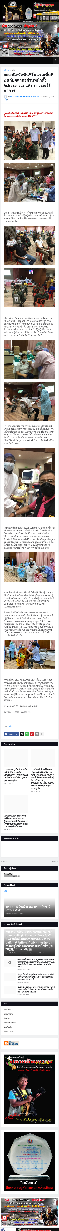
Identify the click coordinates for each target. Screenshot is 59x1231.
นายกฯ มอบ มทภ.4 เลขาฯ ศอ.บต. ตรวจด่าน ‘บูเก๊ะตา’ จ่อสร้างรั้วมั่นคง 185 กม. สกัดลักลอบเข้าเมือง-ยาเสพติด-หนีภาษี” (36, 989)
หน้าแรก (7, 70)
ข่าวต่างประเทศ (10, 1023)
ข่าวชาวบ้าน (8, 1014)
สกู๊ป (13, 70)
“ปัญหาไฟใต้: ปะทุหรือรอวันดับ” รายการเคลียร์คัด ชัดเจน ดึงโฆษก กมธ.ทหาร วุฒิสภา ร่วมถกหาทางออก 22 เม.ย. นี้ (35, 976)
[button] (56, 60)
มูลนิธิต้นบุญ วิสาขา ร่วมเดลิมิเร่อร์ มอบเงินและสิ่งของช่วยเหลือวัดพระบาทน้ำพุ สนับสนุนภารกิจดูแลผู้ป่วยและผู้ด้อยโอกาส (16, 821)
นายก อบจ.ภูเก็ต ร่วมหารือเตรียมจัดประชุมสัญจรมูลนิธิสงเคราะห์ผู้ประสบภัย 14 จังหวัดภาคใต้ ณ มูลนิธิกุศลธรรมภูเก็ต (16, 774)
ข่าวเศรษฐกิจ (9, 1031)
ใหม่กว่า (5, 862)
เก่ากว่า (54, 862)
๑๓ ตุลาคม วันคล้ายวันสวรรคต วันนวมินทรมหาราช (27, 908)
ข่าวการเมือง (8, 1009)
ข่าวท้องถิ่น (8, 1027)
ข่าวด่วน (7, 1018)
